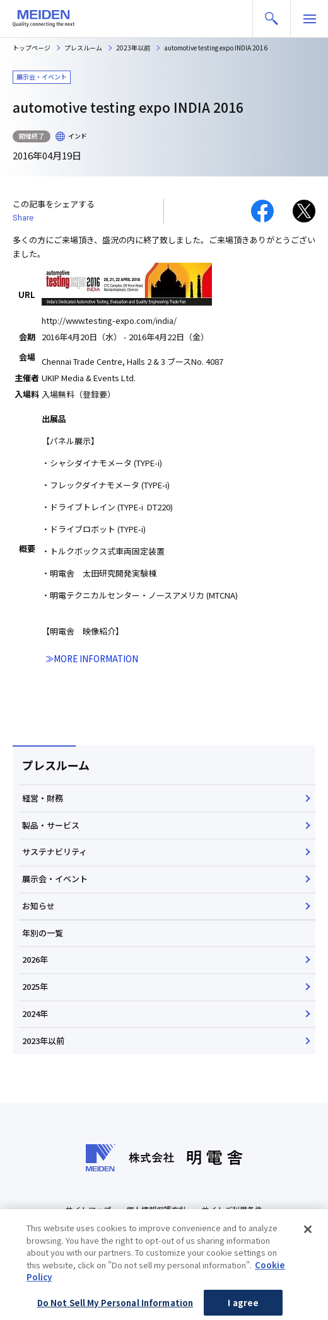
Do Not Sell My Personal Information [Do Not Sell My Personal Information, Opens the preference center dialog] (115, 1306)
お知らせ (38, 906)
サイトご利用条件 (232, 1209)
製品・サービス (50, 825)
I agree (243, 1306)
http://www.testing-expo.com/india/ (109, 320)
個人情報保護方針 (156, 1209)
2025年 (35, 986)
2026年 (35, 959)
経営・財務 (42, 798)
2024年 (35, 1013)
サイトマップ (88, 1209)
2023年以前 (43, 1041)
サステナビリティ (54, 852)
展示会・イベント (55, 879)
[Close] (308, 1232)
